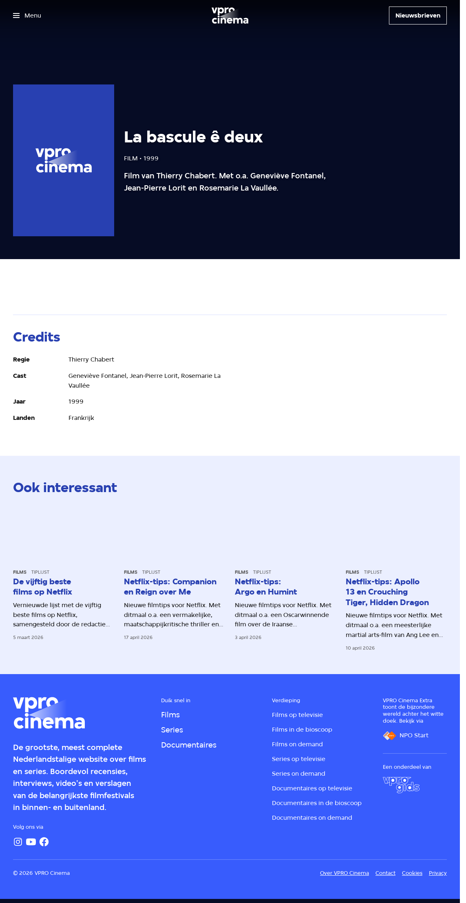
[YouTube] (31, 842)
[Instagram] (18, 842)
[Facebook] (44, 842)
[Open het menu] (27, 15)
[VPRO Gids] (401, 785)
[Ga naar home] (230, 15)
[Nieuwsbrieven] (418, 15)
